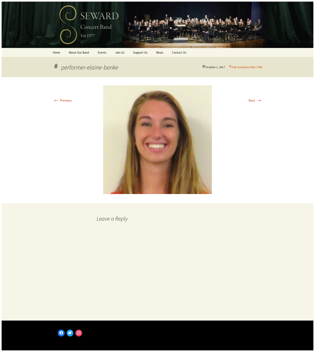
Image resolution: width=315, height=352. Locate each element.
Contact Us (179, 52)
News (159, 52)
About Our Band (79, 52)
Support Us (140, 52)
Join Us (119, 52)
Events (102, 52)
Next (255, 100)
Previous (62, 100)
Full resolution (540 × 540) (247, 67)
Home (56, 52)
